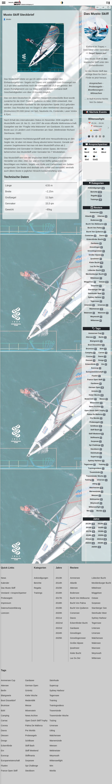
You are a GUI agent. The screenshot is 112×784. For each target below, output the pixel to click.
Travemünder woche (96, 476)
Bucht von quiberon (96, 232)
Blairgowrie (96, 341)
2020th (102, 535)
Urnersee (103, 305)
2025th (96, 547)
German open (96, 387)
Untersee (89, 305)
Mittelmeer (96, 278)
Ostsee (103, 282)
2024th (102, 543)
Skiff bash (96, 430)
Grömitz (96, 391)
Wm (90, 511)
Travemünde (96, 472)
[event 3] (100, 136)
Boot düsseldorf (96, 345)
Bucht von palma (96, 228)
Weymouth (96, 317)
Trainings (96, 199)
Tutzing (89, 480)
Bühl (103, 349)
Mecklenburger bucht (96, 274)
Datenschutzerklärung (11, 608)
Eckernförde (92, 364)
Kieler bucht (96, 262)
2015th (90, 527)
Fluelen (96, 376)
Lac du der (96, 266)
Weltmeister (96, 499)
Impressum (6, 603)
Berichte (96, 192)
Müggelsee (90, 282)
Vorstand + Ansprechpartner (13, 593)
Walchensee (96, 309)
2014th (102, 524)
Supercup (96, 457)
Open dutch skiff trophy (96, 411)
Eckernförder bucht (96, 239)
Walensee (89, 313)
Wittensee (96, 320)
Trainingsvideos (96, 468)
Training (103, 464)
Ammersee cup (96, 333)
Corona (90, 356)
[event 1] (93, 136)
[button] (108, 3)
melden (96, 130)
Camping (90, 353)
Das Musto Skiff (8, 588)
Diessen (90, 360)
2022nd (102, 539)
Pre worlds (96, 418)
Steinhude (96, 453)
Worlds (101, 511)
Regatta (96, 196)
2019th (90, 535)
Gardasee (96, 243)
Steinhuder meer (96, 293)
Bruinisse (91, 349)
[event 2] (96, 136)
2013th (90, 524)
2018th (102, 531)
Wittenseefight (96, 507)
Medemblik (91, 399)
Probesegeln (96, 422)
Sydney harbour (96, 297)
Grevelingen (96, 247)
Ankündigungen (96, 188)
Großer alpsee (96, 255)
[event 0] (89, 136)
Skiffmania (96, 437)
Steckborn (96, 449)
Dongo (102, 360)
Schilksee (96, 426)
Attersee (102, 216)
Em (104, 364)
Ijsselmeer (96, 259)
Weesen (96, 495)
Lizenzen (5, 613)
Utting (96, 484)
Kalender (5, 583)
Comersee (90, 236)
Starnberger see (96, 290)
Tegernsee (96, 301)
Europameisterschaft (96, 372)
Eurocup (96, 368)
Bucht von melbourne (96, 224)
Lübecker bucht (96, 270)
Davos (103, 236)
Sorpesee (96, 286)
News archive (96, 407)
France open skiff (96, 380)
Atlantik (89, 216)
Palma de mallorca (96, 414)
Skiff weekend (96, 434)
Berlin (103, 337)
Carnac (102, 353)
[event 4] (104, 136)
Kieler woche (96, 395)
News (3, 578)
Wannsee (103, 313)
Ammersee (96, 212)
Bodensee (96, 220)
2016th (102, 527)
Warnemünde (96, 492)
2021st (90, 539)
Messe (104, 399)
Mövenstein (96, 403)
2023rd (90, 543)
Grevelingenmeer (96, 251)
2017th (90, 531)
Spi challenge (96, 445)
